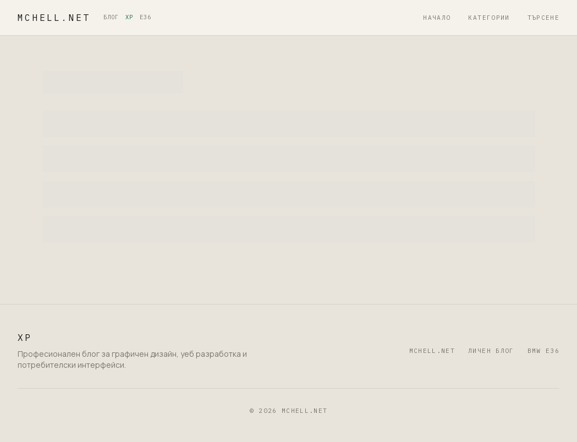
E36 (145, 17)
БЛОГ (111, 17)
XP (129, 17)
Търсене (543, 17)
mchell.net (54, 17)
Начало (436, 17)
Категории (488, 17)
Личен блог (491, 351)
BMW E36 (543, 351)
